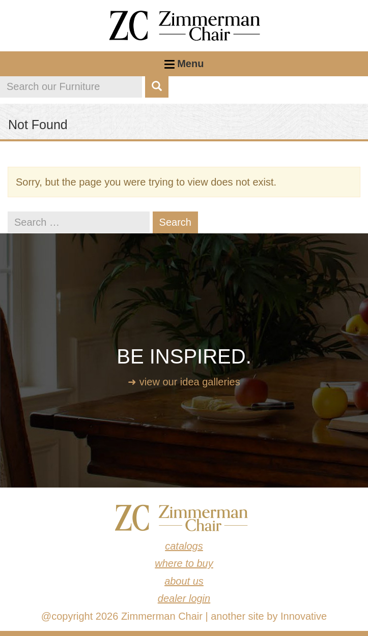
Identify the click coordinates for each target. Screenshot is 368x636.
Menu (184, 67)
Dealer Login (184, 598)
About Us (184, 581)
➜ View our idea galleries (184, 381)
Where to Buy (184, 563)
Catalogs (184, 546)
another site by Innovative (269, 616)
